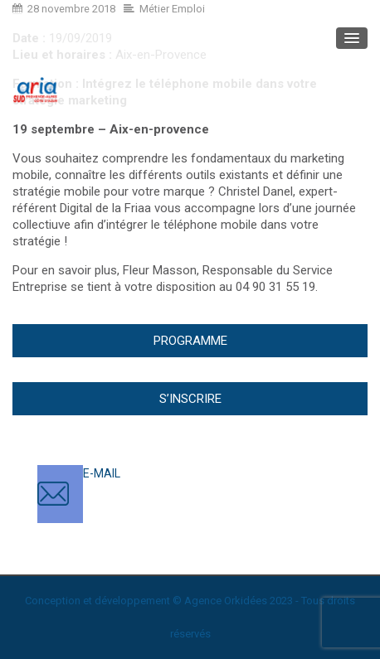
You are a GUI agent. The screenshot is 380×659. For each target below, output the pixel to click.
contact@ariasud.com (140, 490)
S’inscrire (190, 398)
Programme (190, 340)
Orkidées (245, 600)
